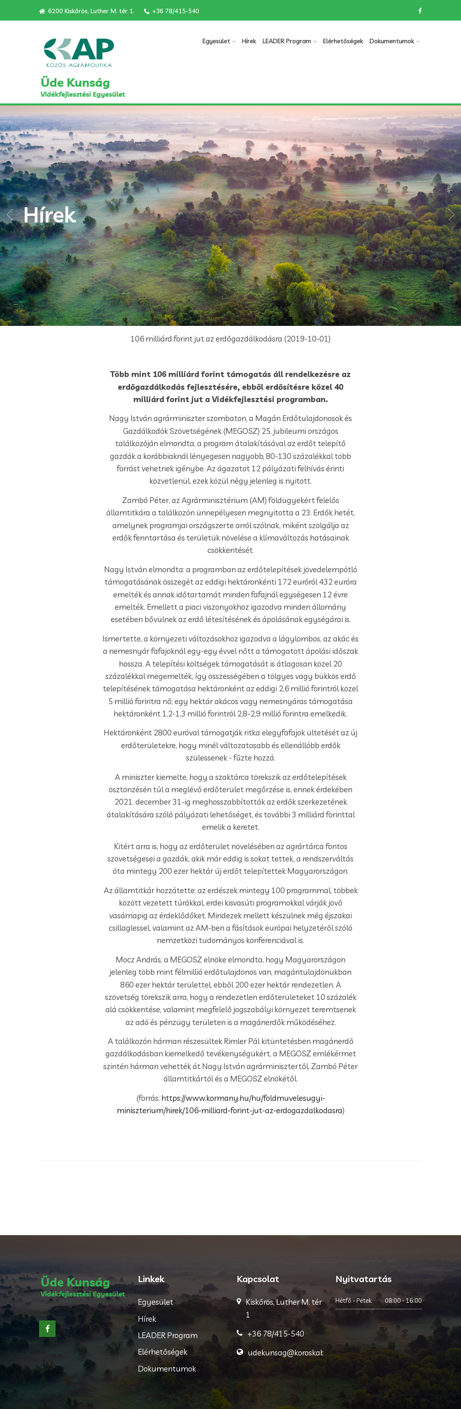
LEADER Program (287, 41)
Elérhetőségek (343, 41)
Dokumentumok (392, 41)
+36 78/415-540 (171, 11)
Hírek (249, 41)
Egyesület (216, 41)
